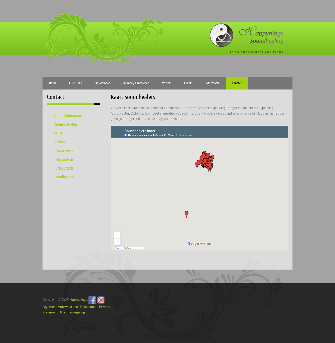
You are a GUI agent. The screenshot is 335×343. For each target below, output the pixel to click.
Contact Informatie (68, 115)
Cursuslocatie (64, 168)
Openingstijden (65, 124)
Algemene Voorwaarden (60, 306)
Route (58, 133)
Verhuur (60, 141)
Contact (237, 83)
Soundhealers (64, 176)
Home (52, 83)
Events (188, 83)
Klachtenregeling (72, 312)
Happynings (78, 299)
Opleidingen (102, 83)
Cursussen (75, 83)
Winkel (166, 83)
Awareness (65, 150)
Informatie (212, 83)
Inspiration (65, 159)
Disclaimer (88, 306)
